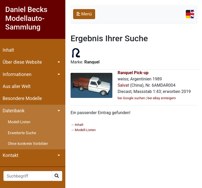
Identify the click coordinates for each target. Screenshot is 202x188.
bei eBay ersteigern (162, 98)
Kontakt (11, 155)
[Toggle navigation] (190, 14)
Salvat (123, 85)
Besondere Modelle (22, 98)
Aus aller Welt (17, 86)
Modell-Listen (19, 122)
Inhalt (8, 50)
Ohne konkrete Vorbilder (28, 144)
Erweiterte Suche (22, 133)
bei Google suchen (131, 98)
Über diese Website (22, 62)
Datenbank (14, 110)
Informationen (17, 74)
